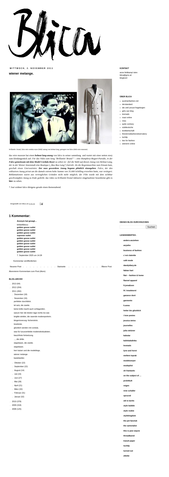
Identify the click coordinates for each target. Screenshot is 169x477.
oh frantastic (129, 371)
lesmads (125, 114)
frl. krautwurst (129, 290)
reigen (126, 386)
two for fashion (128, 140)
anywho (127, 245)
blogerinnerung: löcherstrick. (26, 320)
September (19, 366)
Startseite (61, 266)
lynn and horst (130, 351)
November (19, 298)
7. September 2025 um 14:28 (29, 255)
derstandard (127, 104)
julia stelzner (129, 330)
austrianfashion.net (130, 101)
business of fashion (132, 250)
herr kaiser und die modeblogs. (27, 350)
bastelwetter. (19, 358)
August (17, 370)
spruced (127, 396)
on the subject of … (132, 375)
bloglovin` (124, 78)
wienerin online (128, 144)
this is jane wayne (131, 431)
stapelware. (19, 347)
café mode (128, 260)
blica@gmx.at (126, 75)
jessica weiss (129, 320)
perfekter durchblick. (22, 301)
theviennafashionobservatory (134, 134)
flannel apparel (130, 280)
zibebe (126, 456)
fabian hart (128, 270)
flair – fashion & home (133, 275)
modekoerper (129, 361)
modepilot (128, 365)
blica (24, 204)
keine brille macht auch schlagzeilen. (29, 309)
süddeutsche (127, 127)
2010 (14, 401)
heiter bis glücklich (132, 310)
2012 (14, 287)
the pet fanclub (130, 421)
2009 (14, 405)
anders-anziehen (131, 240)
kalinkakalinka (130, 341)
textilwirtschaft (128, 131)
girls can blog (128, 111)
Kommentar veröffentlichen (24, 261)
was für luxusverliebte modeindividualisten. (32, 332)
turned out (128, 451)
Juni (16, 378)
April (16, 385)
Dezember (19, 294)
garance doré (129, 295)
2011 (14, 291)
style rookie (128, 411)
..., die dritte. (19, 339)
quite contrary (128, 124)
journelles (128, 325)
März (16, 389)
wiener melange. (21, 354)
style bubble (129, 406)
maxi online (127, 117)
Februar (18, 393)
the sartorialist (130, 426)
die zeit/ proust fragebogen (133, 108)
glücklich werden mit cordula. (26, 328)
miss (124, 121)
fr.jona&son (128, 285)
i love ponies (129, 315)
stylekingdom (129, 416)
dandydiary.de (129, 265)
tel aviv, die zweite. (22, 305)
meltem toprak (130, 355)
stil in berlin (128, 401)
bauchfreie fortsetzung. (23, 335)
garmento (127, 300)
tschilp (125, 137)
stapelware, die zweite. (23, 343)
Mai (16, 381)
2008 (14, 409)
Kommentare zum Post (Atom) (32, 271)
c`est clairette (129, 255)
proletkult (127, 381)
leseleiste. (18, 324)
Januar (17, 397)
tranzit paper (129, 441)
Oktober (18, 363)
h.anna (126, 305)
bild (40, 149)
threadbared (129, 436)
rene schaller (129, 391)
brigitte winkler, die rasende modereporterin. (32, 316)
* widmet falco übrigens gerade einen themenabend (35, 187)
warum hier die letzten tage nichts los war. (32, 313)
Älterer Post (107, 266)
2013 (14, 284)
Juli (16, 374)
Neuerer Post (15, 266)
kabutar (126, 335)
